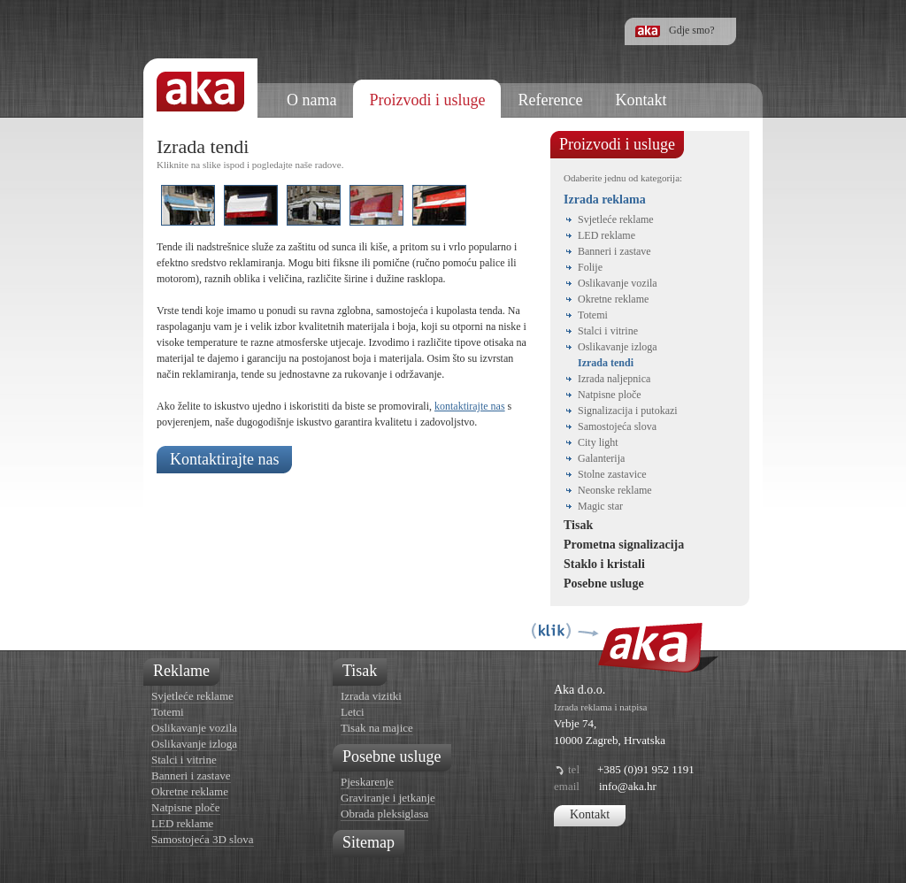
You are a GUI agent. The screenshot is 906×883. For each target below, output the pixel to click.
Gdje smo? (692, 30)
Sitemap (368, 842)
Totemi (593, 315)
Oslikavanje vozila (617, 283)
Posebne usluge (604, 583)
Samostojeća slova (617, 426)
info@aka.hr (627, 786)
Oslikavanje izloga (617, 347)
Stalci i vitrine (608, 331)
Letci (353, 711)
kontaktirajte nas (469, 406)
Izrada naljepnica (614, 378)
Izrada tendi (605, 363)
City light (598, 442)
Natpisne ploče (609, 394)
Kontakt (590, 814)
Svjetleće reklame (616, 219)
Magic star (600, 506)
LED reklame (606, 235)
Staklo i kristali (604, 564)
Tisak (578, 525)
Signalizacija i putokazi (628, 410)
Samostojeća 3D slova (202, 839)
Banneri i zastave (614, 251)
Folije (590, 267)
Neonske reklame (615, 490)
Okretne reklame (613, 299)
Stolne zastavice (612, 474)
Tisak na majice (377, 727)
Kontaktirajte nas (224, 459)
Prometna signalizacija (624, 544)
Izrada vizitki (371, 696)
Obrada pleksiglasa (384, 813)
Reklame (181, 671)
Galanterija (601, 458)
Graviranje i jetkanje (388, 797)
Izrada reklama (605, 199)
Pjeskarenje (367, 781)
